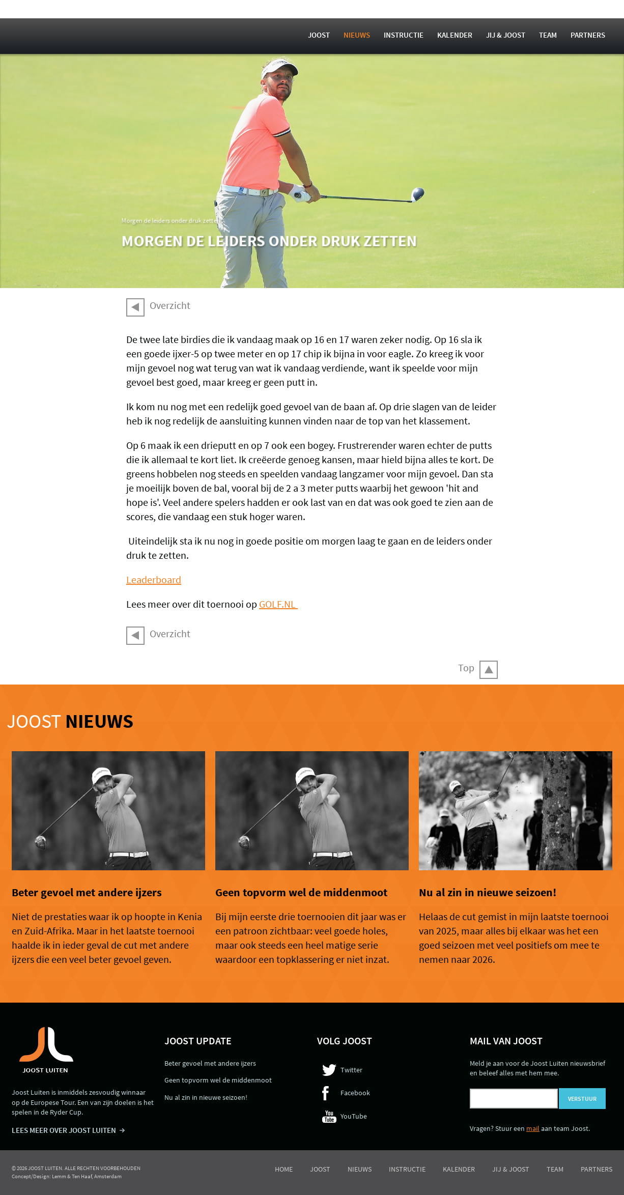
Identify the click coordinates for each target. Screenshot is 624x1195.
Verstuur (582, 1098)
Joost (319, 35)
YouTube (354, 1116)
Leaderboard (153, 579)
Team (548, 35)
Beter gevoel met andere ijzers (87, 892)
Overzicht (170, 305)
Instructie (403, 35)
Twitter (351, 1069)
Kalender (454, 35)
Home (284, 1169)
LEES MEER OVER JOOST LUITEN (64, 1130)
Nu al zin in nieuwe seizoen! (487, 892)
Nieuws (357, 35)
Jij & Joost (505, 35)
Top (466, 667)
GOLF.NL (278, 604)
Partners (588, 35)
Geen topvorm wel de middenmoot (301, 892)
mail (533, 1128)
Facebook (355, 1092)
